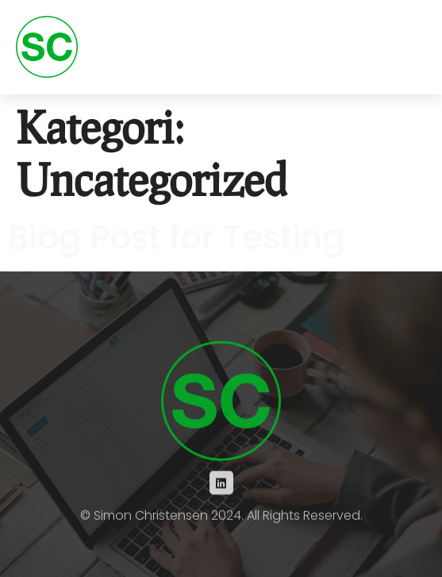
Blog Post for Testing (176, 237)
